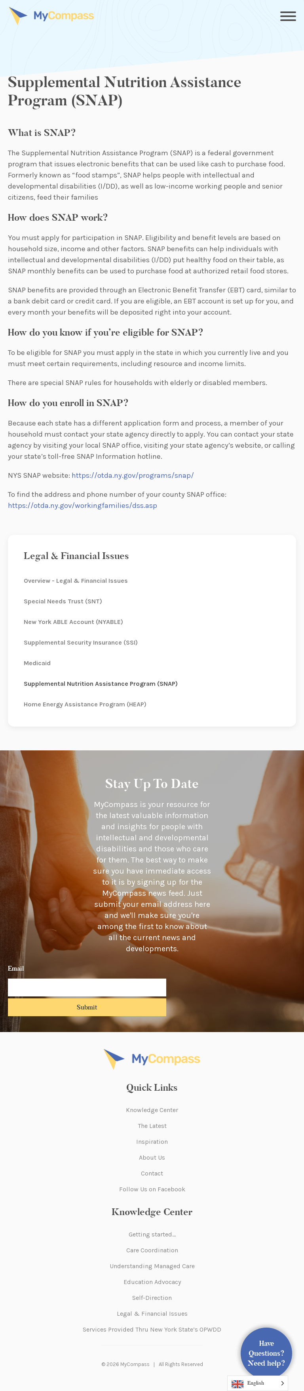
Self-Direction (152, 1297)
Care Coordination (152, 1250)
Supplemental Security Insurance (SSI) (81, 642)
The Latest (152, 1126)
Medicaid (37, 663)
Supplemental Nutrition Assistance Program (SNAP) (101, 683)
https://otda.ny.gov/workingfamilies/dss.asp (82, 505)
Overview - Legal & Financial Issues (76, 580)
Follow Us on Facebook (152, 1189)
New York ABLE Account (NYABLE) (73, 622)
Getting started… (152, 1234)
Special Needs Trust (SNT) (63, 601)
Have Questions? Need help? (266, 1353)
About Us (152, 1157)
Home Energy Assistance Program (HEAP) (85, 704)
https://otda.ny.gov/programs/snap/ (133, 475)
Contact (152, 1173)
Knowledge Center (152, 1110)
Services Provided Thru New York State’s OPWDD (152, 1329)
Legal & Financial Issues (152, 1313)
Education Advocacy (152, 1282)
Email (16, 968)
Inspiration (152, 1141)
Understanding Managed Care (152, 1266)
